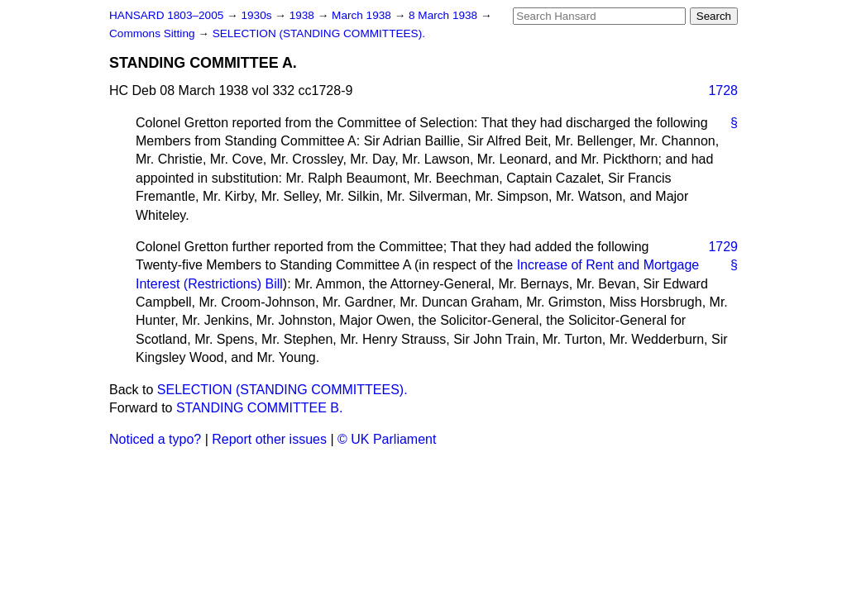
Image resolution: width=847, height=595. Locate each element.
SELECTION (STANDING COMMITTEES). (319, 33)
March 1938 (363, 15)
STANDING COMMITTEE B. (259, 408)
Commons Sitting (153, 33)
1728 (723, 90)
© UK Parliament (386, 439)
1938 (304, 15)
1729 (723, 247)
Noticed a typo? (155, 439)
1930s (258, 15)
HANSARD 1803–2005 (166, 15)
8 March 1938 (445, 15)
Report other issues (269, 439)
